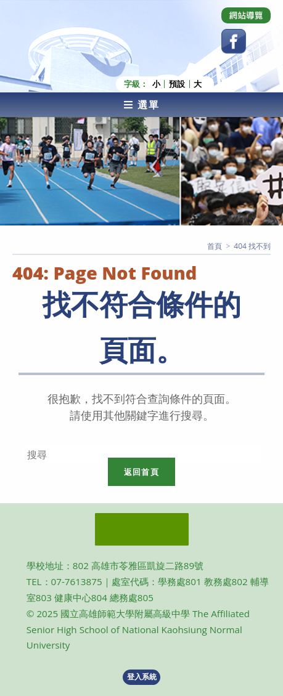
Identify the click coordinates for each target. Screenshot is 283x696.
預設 (177, 84)
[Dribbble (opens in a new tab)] (246, 15)
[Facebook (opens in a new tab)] (233, 41)
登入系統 (142, 676)
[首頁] (214, 246)
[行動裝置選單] (141, 104)
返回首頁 (141, 471)
